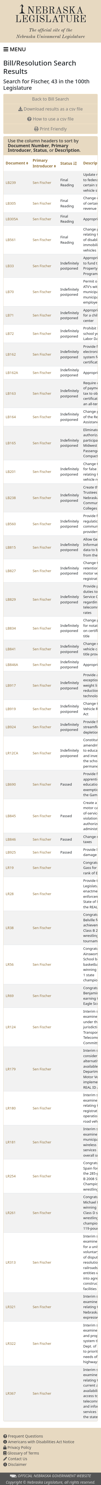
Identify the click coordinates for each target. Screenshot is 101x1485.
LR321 (11, 1306)
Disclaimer (15, 1464)
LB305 (11, 203)
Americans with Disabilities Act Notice (38, 1441)
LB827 (11, 570)
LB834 (11, 628)
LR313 (11, 1262)
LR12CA (12, 753)
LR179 (11, 1069)
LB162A (12, 372)
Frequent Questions (23, 1436)
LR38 (10, 927)
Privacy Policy (17, 1447)
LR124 (11, 1027)
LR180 (11, 1108)
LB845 (11, 815)
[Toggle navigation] (14, 49)
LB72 (10, 333)
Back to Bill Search (50, 99)
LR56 (10, 964)
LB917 (11, 685)
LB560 (11, 523)
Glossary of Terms (21, 1453)
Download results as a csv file (50, 109)
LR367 (11, 1393)
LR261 (11, 1212)
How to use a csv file (50, 119)
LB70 (10, 291)
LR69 (10, 995)
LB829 (11, 599)
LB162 (11, 354)
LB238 (11, 497)
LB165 (11, 443)
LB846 (11, 839)
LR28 (10, 893)
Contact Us (15, 1458)
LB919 (11, 708)
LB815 (11, 547)
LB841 (11, 649)
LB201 (11, 471)
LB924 (11, 726)
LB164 (11, 416)
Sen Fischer (42, 182)
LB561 (11, 239)
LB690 (11, 784)
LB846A (12, 664)
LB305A (12, 218)
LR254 (11, 1176)
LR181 (11, 1142)
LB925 (11, 852)
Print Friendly (50, 129)
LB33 (10, 265)
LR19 (10, 867)
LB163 (11, 393)
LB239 (11, 182)
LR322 (11, 1343)
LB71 (10, 315)
